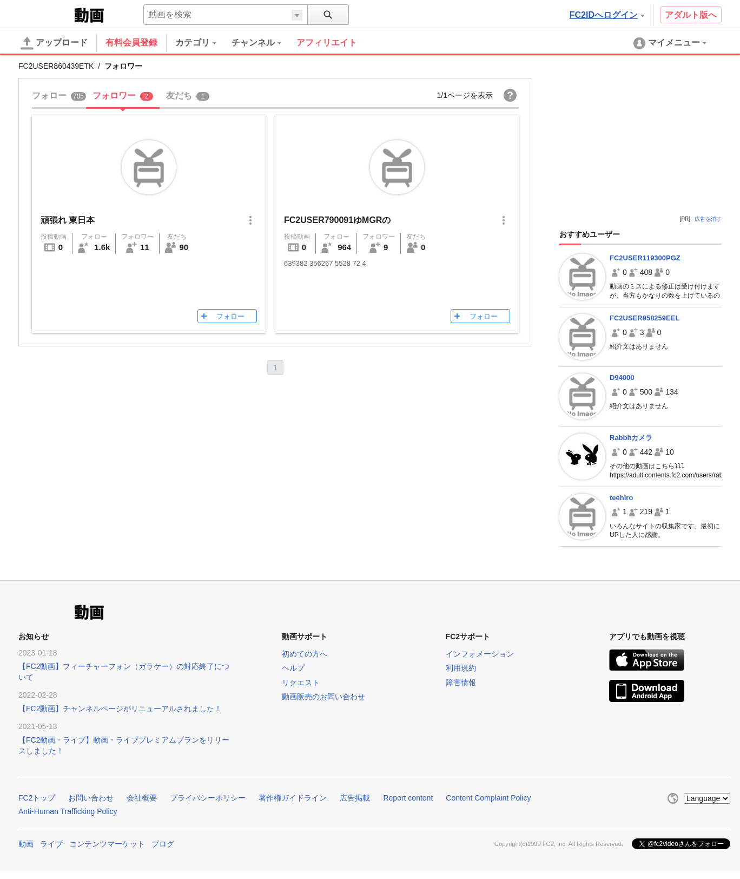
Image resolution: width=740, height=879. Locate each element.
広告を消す (708, 219)
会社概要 (142, 797)
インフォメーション (480, 654)
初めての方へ (304, 654)
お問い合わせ (91, 797)
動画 (26, 843)
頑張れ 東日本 (68, 220)
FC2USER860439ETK (56, 66)
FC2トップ (36, 797)
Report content (408, 797)
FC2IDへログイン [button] (607, 14)
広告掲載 (355, 797)
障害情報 (461, 682)
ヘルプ (293, 668)
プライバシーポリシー (208, 797)
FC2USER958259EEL (644, 318)
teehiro (621, 498)
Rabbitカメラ (631, 438)
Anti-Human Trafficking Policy (67, 811)
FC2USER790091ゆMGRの (337, 220)
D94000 (622, 377)
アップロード (54, 43)
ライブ (51, 843)
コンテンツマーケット (107, 843)
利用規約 (461, 668)
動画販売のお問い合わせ (323, 696)
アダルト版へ (691, 14)
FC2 (45, 14)
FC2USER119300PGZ (645, 258)
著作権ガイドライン (293, 797)
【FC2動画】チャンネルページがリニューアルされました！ (120, 708)
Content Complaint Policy (488, 797)
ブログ (162, 843)
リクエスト (301, 682)
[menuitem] (203, 43)
